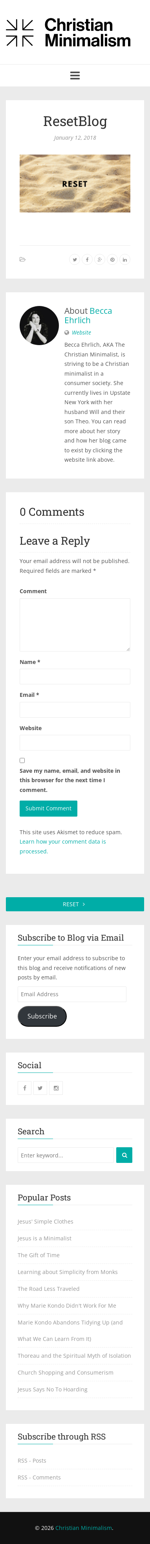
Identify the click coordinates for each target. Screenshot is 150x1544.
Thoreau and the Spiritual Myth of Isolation (74, 1355)
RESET (75, 904)
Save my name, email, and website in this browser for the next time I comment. (70, 780)
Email (29, 694)
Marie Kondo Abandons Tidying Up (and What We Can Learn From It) (70, 1330)
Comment (33, 591)
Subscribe (42, 1016)
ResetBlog (75, 121)
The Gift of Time (39, 1255)
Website (81, 332)
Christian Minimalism (83, 1527)
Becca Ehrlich (88, 315)
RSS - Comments (39, 1477)
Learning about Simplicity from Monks (68, 1272)
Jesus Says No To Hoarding (53, 1389)
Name (30, 662)
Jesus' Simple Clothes (45, 1221)
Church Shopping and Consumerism (65, 1372)
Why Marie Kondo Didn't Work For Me (67, 1305)
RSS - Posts (32, 1460)
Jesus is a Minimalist (44, 1238)
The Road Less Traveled (49, 1288)
